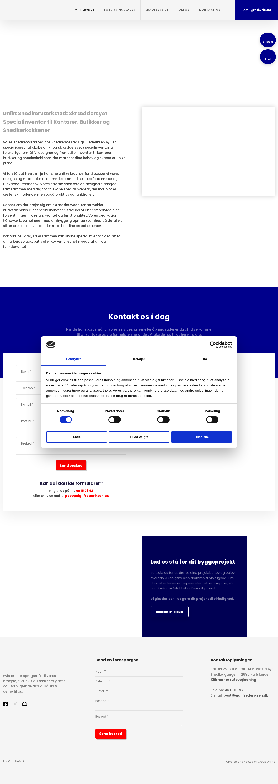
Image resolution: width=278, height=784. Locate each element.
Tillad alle (201, 437)
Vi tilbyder (84, 10)
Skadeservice (157, 10)
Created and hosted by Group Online (250, 762)
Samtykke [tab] (74, 359)
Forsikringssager (120, 10)
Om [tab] (204, 359)
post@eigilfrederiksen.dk (87, 496)
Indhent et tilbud (169, 612)
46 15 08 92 (84, 491)
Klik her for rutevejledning (233, 679)
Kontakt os (209, 10)
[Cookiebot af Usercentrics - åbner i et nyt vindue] (213, 344)
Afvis (77, 437)
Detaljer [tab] (139, 359)
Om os (184, 10)
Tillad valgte (139, 437)
